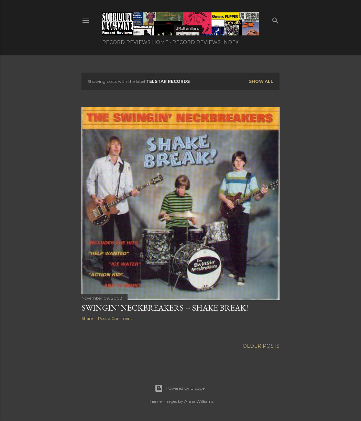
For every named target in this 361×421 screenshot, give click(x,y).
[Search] (275, 19)
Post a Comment (115, 318)
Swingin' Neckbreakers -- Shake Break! (164, 307)
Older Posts (261, 346)
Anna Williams (199, 401)
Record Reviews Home (135, 42)
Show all (261, 81)
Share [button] (87, 318)
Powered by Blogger (180, 388)
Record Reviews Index (205, 42)
